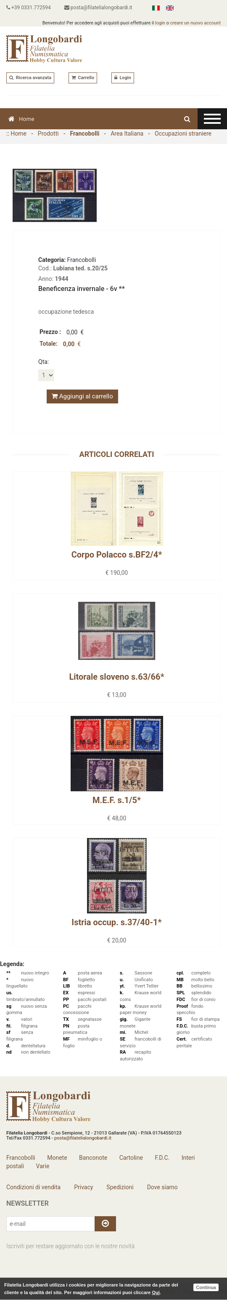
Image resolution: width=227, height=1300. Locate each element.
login (160, 23)
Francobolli (85, 133)
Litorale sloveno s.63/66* (116, 677)
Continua (206, 1287)
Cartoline (131, 1157)
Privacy (83, 1187)
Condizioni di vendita (33, 1187)
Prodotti (48, 133)
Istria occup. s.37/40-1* (116, 922)
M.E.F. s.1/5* (116, 800)
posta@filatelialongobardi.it (98, 8)
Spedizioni (119, 1187)
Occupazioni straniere (183, 133)
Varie (43, 1166)
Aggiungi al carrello (82, 396)
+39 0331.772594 (28, 8)
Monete (57, 1157)
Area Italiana (127, 133)
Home (21, 118)
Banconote (93, 1157)
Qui (155, 1292)
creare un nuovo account (195, 23)
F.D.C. (162, 1157)
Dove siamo (161, 1187)
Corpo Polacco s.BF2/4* (116, 555)
